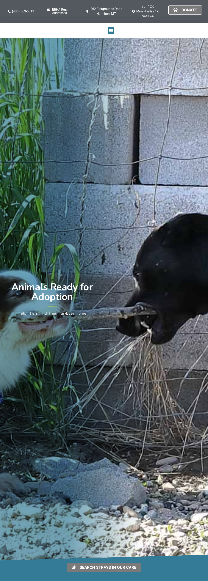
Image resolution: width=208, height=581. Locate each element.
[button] (62, 11)
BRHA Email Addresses (60, 11)
